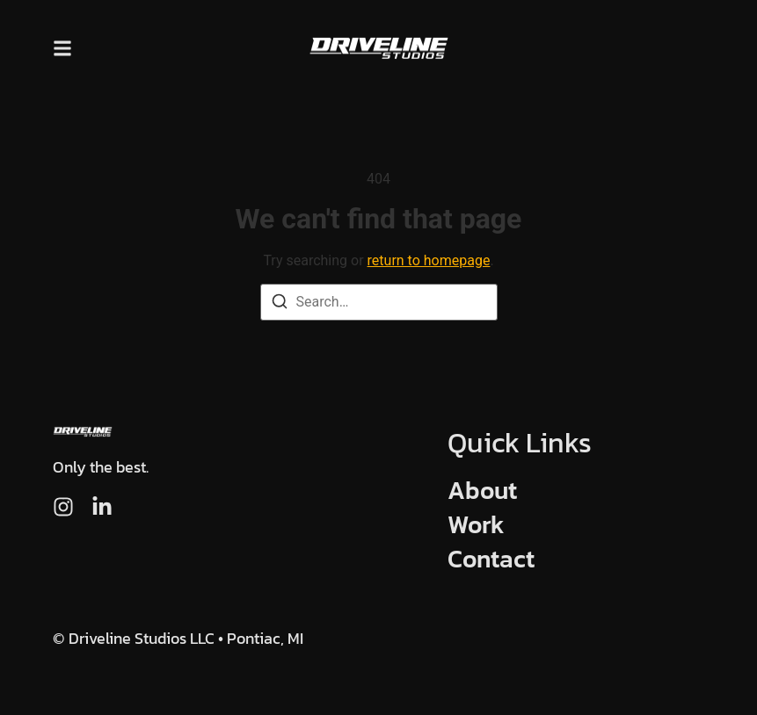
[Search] (279, 304)
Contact (491, 558)
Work (476, 524)
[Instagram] (63, 506)
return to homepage (429, 260)
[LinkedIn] (102, 506)
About (482, 490)
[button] (62, 48)
